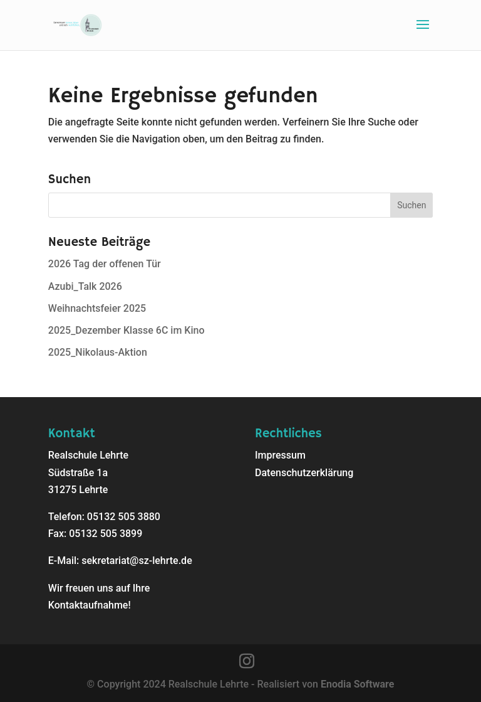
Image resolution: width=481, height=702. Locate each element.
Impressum (280, 455)
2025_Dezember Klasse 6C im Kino (126, 330)
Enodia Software (357, 684)
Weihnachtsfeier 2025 (97, 308)
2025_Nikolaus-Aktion (97, 352)
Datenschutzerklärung (304, 473)
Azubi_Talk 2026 (85, 286)
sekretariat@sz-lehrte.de (136, 560)
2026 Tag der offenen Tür (104, 264)
